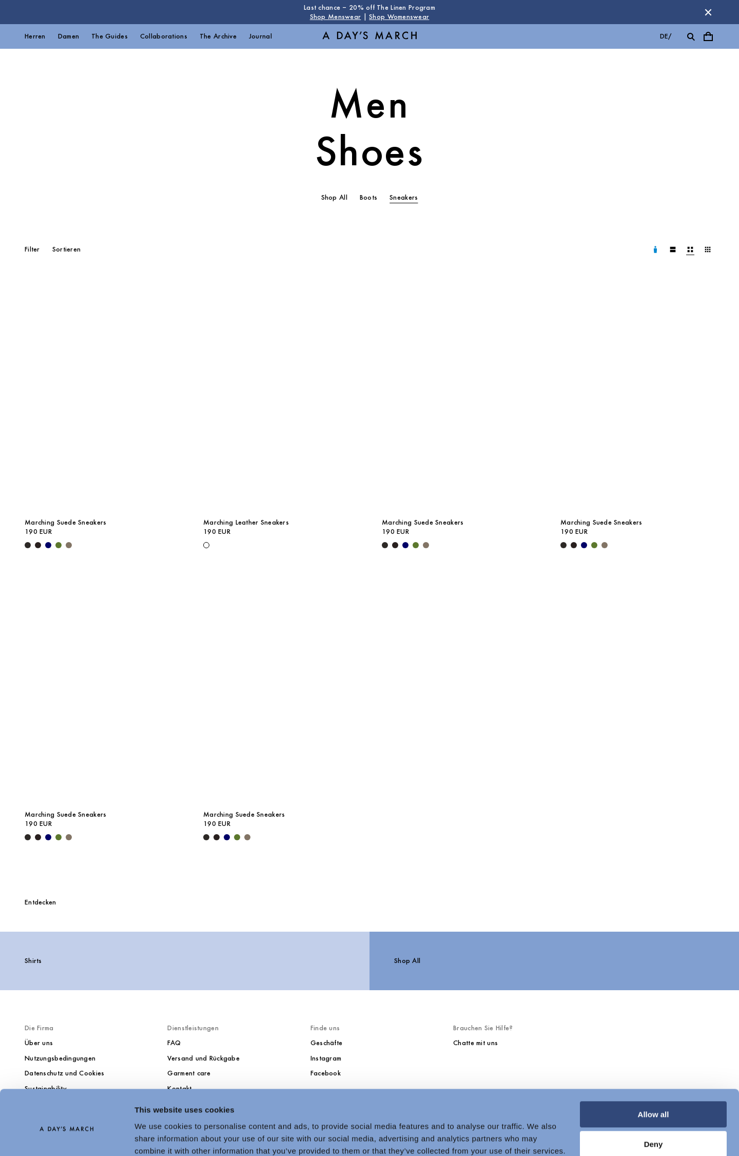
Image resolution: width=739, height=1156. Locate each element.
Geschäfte (326, 1042)
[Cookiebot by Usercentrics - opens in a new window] (66, 1136)
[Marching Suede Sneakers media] (102, 396)
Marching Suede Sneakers (65, 522)
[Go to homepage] (369, 36)
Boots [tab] (368, 197)
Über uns (39, 1042)
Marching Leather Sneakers (246, 522)
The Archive (218, 36)
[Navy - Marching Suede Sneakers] (48, 545)
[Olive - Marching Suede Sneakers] (58, 545)
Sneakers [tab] (404, 197)
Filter (32, 249)
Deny (653, 1100)
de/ (666, 36)
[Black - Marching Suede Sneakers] (28, 545)
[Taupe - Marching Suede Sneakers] (69, 545)
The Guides (109, 36)
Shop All (407, 960)
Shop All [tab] (334, 197)
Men (369, 104)
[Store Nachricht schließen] (708, 12)
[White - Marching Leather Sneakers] (206, 545)
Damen (68, 36)
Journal (260, 36)
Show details (158, 1135)
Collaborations (163, 36)
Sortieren (66, 249)
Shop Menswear (335, 16)
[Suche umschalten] (690, 36)
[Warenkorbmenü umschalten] (708, 36)
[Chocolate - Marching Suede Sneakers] (38, 545)
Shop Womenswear (399, 16)
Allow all (653, 1071)
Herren (35, 36)
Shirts (33, 960)
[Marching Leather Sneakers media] (280, 396)
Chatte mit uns (475, 1042)
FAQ (174, 1042)
